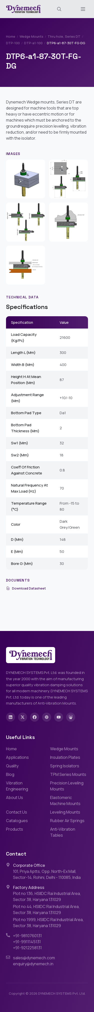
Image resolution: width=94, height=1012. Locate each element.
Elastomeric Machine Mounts (65, 800)
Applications (17, 757)
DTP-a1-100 (33, 43)
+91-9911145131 (27, 941)
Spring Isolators (64, 766)
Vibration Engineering (17, 786)
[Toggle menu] (83, 9)
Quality (12, 766)
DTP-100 (13, 43)
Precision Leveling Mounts (66, 786)
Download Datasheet (26, 588)
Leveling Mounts (65, 812)
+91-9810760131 (27, 935)
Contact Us (16, 812)
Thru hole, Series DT (64, 36)
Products (14, 829)
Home (10, 36)
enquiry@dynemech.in (33, 964)
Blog (10, 774)
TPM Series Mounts (68, 774)
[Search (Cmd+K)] (59, 9)
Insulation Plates (65, 757)
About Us (14, 797)
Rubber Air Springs (67, 820)
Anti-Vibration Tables (62, 832)
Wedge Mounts (31, 36)
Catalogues (17, 820)
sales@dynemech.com (34, 958)
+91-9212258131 (27, 947)
